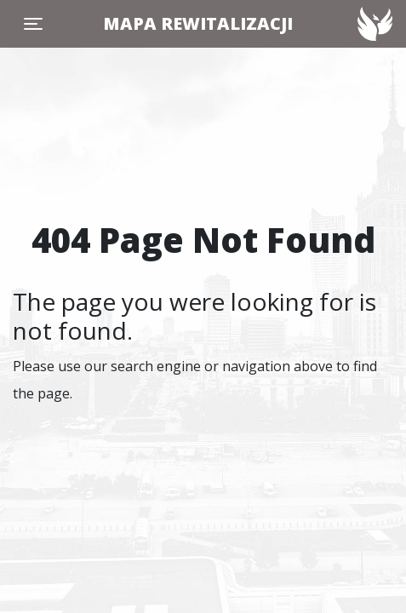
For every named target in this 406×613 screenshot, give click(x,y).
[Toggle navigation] (33, 23)
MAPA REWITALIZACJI (198, 23)
